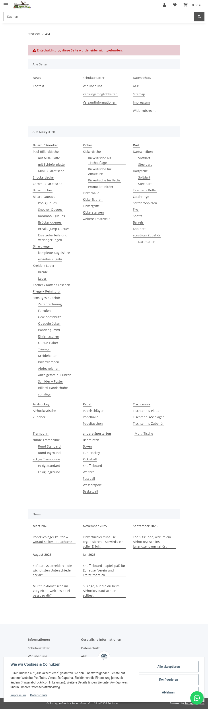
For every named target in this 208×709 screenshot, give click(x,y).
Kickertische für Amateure (99, 171)
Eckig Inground (49, 472)
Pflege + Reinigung (46, 291)
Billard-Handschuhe (53, 388)
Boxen (87, 446)
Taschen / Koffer (145, 190)
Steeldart (145, 164)
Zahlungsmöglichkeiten (100, 94)
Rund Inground (49, 453)
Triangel (44, 349)
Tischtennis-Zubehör (148, 423)
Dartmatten (146, 242)
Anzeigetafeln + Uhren (54, 375)
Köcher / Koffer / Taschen (51, 285)
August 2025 (42, 554)
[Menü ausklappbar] (6, 3)
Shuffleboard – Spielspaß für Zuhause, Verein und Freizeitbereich (104, 570)
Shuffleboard (92, 466)
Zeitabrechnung (50, 304)
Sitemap (139, 94)
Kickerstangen (93, 212)
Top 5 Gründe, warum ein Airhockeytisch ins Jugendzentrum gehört (152, 541)
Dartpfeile (140, 171)
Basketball (90, 491)
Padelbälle (90, 417)
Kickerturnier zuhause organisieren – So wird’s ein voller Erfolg (103, 541)
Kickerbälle (91, 193)
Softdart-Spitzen (145, 203)
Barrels (138, 222)
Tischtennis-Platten (147, 411)
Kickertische (92, 151)
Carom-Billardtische (47, 184)
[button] (164, 4)
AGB (136, 86)
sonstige (44, 394)
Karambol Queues (51, 216)
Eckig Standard (49, 466)
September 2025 (145, 526)
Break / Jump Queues (54, 229)
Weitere (88, 472)
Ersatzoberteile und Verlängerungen (52, 237)
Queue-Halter (48, 343)
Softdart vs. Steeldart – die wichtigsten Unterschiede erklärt (52, 570)
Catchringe (141, 196)
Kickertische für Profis (104, 180)
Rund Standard (49, 446)
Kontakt (38, 86)
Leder (42, 278)
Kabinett (139, 229)
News (37, 78)
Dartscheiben (143, 151)
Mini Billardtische (51, 171)
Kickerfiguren (93, 199)
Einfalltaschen (48, 336)
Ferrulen (44, 310)
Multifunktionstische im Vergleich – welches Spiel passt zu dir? (51, 590)
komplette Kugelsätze (54, 253)
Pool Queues (47, 203)
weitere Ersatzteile (96, 219)
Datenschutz (39, 695)
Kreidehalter (47, 356)
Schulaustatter (94, 78)
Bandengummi (49, 330)
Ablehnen (168, 692)
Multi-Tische (144, 433)
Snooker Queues (50, 209)
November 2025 (95, 526)
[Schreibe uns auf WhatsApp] (197, 698)
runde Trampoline (46, 440)
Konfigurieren (168, 679)
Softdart (144, 158)
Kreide (43, 272)
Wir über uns (92, 86)
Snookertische (43, 177)
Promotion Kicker (100, 187)
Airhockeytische (44, 411)
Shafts (137, 216)
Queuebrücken (49, 323)
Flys (135, 209)
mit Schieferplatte (51, 164)
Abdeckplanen (48, 368)
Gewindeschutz (49, 317)
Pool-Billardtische (46, 151)
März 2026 (40, 526)
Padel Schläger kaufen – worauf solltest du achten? (52, 539)
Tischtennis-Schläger (148, 417)
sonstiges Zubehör (46, 298)
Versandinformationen (99, 102)
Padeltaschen (93, 423)
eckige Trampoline (46, 459)
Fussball (89, 478)
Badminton (91, 440)
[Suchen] (199, 16)
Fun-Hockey (91, 453)
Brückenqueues (49, 222)
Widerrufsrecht (144, 110)
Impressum (18, 695)
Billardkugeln (42, 246)
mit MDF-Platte (49, 158)
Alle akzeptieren (168, 666)
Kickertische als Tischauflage (99, 160)
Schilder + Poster (50, 381)
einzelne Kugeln (50, 259)
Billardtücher (42, 190)
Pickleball (90, 459)
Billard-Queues (44, 196)
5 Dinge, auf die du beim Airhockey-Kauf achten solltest (101, 590)
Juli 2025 (89, 554)
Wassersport (92, 485)
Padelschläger (93, 411)
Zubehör (39, 417)
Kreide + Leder (43, 265)
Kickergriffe (91, 206)
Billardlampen (48, 362)
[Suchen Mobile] (99, 16)
